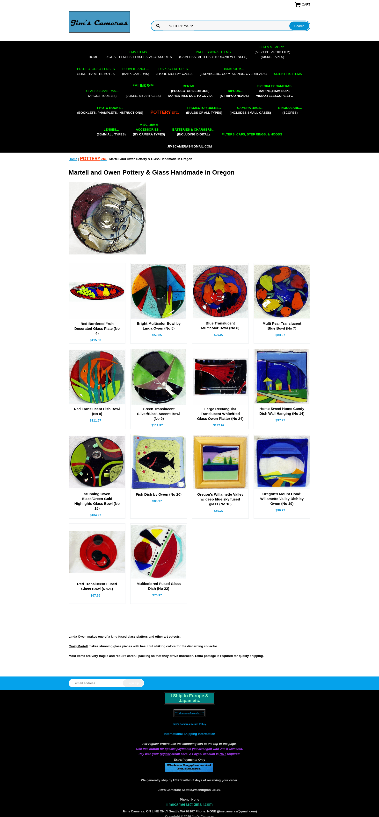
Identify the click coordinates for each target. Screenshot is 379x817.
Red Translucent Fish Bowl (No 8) (97, 411)
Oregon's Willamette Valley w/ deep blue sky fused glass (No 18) (220, 499)
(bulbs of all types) (204, 110)
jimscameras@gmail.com (189, 146)
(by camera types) (149, 129)
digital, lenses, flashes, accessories (138, 54)
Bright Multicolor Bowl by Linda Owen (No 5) (159, 325)
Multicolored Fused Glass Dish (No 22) (159, 586)
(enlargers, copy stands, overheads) (233, 71)
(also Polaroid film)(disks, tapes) (272, 52)
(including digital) (193, 132)
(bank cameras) (135, 71)
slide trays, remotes (96, 71)
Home (93, 57)
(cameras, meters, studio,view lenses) (213, 54)
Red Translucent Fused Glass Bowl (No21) (97, 586)
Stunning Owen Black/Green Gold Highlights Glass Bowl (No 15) (97, 501)
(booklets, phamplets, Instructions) (110, 110)
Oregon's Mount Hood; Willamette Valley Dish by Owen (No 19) (282, 499)
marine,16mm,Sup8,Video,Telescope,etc (274, 91)
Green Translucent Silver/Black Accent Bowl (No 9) (158, 414)
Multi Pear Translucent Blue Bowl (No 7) (281, 325)
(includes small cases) (250, 110)
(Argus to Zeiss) (102, 93)
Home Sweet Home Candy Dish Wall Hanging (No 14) (281, 411)
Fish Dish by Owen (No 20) (159, 494)
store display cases (174, 71)
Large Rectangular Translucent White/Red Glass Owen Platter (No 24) (220, 414)
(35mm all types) (111, 132)
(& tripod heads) (234, 93)
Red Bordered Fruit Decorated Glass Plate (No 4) (97, 328)
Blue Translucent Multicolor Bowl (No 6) (220, 325)
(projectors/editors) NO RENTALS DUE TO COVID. (190, 91)
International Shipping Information (189, 734)
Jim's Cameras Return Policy (189, 724)
